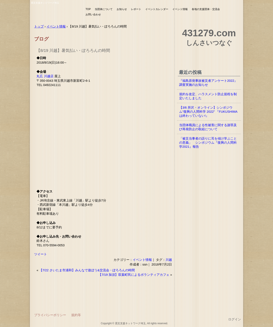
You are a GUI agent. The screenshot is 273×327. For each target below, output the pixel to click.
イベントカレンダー (156, 9)
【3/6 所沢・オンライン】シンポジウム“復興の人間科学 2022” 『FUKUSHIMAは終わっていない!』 (208, 111)
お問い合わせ (93, 14)
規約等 (76, 315)
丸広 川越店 (44, 76)
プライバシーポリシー (50, 315)
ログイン (234, 319)
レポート (136, 9)
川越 (169, 259)
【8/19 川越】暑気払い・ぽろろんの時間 (73, 50)
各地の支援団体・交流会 (206, 9)
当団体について (104, 9)
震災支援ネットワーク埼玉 (56, 12)
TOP (88, 9)
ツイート (40, 254)
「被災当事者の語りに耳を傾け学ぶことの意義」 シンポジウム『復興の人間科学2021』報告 (208, 142)
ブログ (41, 39)
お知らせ (122, 9)
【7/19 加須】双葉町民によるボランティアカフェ (133, 274)
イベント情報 (180, 9)
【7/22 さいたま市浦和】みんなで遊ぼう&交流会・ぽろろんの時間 (87, 270)
